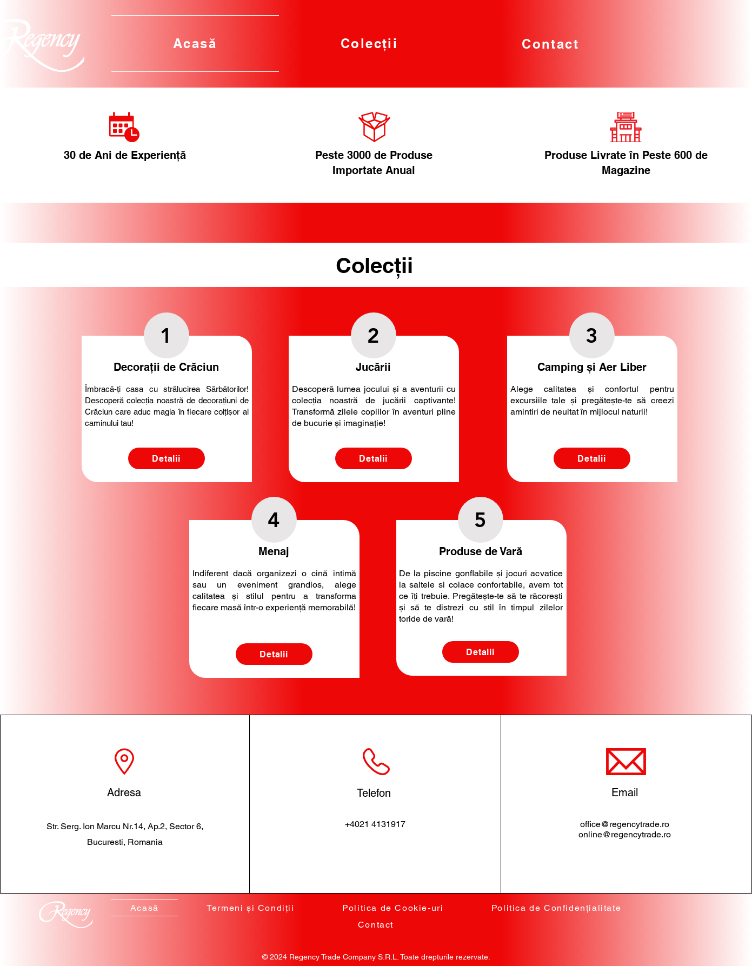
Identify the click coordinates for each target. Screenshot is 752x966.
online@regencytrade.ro (624, 834)
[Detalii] (166, 458)
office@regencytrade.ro (624, 824)
